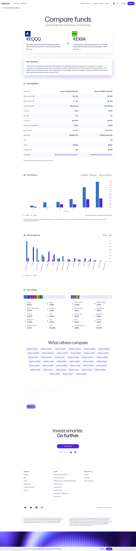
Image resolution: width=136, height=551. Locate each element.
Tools (25, 481)
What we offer (86, 3)
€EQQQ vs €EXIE (49, 361)
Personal (16, 3)
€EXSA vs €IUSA (35, 370)
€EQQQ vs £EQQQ (75, 349)
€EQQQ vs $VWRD (33, 353)
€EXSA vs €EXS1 (48, 370)
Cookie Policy (51, 549)
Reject (102, 549)
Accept (109, 549)
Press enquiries (88, 481)
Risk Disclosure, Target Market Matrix (65, 481)
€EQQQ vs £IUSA (103, 353)
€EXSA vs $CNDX (81, 374)
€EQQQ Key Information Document (66, 155)
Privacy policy (58, 487)
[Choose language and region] (114, 3)
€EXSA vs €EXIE (61, 361)
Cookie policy (58, 490)
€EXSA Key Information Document (101, 155)
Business (23, 3)
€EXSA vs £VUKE (87, 370)
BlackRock (108, 130)
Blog (25, 478)
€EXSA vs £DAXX (61, 370)
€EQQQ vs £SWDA (102, 357)
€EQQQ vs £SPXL (89, 353)
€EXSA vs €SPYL (102, 365)
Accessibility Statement (61, 493)
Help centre (27, 484)
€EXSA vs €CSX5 (75, 365)
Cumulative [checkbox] (84, 175)
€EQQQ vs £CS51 (62, 353)
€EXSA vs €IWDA (55, 374)
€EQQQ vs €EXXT (60, 349)
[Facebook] (25, 507)
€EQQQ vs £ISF (59, 357)
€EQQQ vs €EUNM (89, 349)
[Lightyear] (5, 3)
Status (26, 490)
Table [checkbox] (110, 235)
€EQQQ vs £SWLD (87, 357)
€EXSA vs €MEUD (88, 361)
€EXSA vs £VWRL (62, 365)
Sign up (131, 3)
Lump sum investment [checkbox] (105, 175)
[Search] (117, 3)
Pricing (95, 3)
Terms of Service (59, 478)
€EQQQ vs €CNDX (46, 349)
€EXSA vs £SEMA (34, 365)
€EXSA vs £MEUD (75, 361)
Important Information (60, 474)
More (107, 3)
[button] (44, 39)
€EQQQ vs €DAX (33, 357)
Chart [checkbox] (105, 235)
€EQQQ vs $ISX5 (76, 353)
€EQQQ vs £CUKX (73, 357)
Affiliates (87, 478)
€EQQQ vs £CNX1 (32, 349)
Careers (86, 474)
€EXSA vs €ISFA (73, 370)
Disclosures (57, 496)
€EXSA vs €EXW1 (88, 365)
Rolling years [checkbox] (93, 175)
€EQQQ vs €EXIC (46, 357)
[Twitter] (31, 507)
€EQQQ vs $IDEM (104, 349)
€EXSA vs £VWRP (48, 365)
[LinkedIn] (36, 507)
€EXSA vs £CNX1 (68, 374)
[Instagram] (42, 507)
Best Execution (58, 484)
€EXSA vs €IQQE (102, 361)
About (101, 3)
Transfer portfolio (29, 487)
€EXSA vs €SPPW (100, 370)
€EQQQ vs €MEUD (34, 361)
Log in (123, 3)
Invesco (75, 130)
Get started (68, 446)
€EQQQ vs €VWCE (48, 353)
